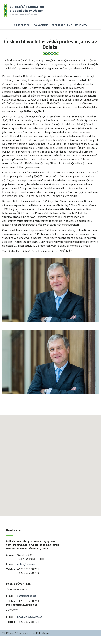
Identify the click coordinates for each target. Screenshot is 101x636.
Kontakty (81, 25)
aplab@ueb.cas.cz (27, 564)
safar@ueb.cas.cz (26, 596)
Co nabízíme (41, 25)
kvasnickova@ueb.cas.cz (30, 617)
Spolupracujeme (62, 25)
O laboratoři (22, 25)
